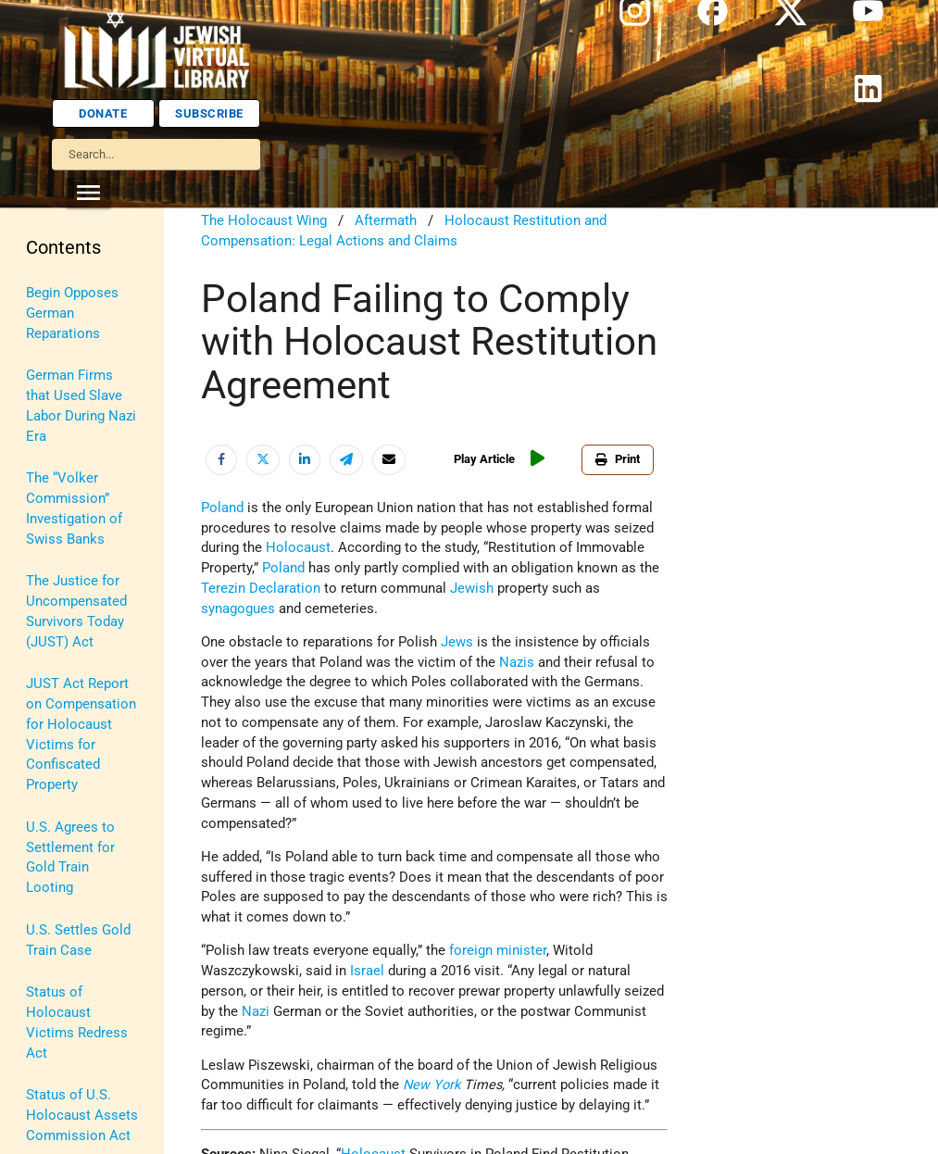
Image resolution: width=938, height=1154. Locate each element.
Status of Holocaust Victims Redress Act (77, 1022)
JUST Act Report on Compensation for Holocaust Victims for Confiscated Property (81, 734)
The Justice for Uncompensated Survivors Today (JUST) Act (76, 611)
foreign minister (497, 951)
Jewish (472, 588)
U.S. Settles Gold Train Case (78, 940)
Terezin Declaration (260, 588)
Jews (457, 642)
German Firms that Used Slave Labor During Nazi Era (81, 406)
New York (431, 1085)
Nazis (516, 663)
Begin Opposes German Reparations (72, 313)
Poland (222, 508)
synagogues (238, 609)
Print (617, 459)
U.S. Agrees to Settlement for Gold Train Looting (70, 858)
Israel (367, 971)
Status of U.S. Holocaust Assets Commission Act (82, 1115)
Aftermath (386, 221)
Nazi (255, 1012)
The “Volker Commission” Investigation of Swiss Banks (74, 508)
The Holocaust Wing (264, 221)
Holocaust (298, 548)
